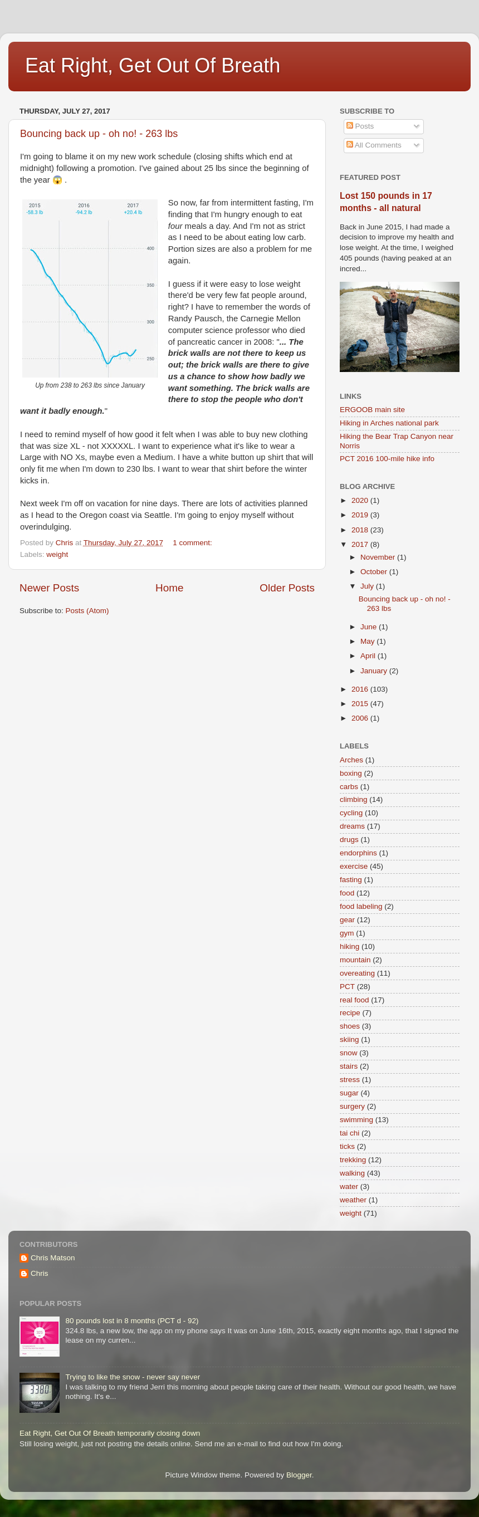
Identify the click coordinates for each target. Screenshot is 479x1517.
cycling (351, 813)
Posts (360, 126)
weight (57, 554)
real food (354, 1000)
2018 (360, 530)
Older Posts (287, 588)
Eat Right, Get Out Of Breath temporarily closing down (109, 1433)
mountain (355, 960)
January (374, 671)
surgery (352, 1106)
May (368, 641)
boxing (351, 773)
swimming (356, 1119)
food (347, 893)
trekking (353, 1160)
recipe (350, 1013)
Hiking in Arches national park (389, 423)
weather (353, 1200)
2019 (360, 515)
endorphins (358, 853)
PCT (347, 986)
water (349, 1186)
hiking (349, 946)
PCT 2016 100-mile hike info (387, 458)
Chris (39, 1273)
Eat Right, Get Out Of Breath (152, 65)
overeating (357, 973)
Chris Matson (53, 1258)
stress (350, 1079)
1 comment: (193, 543)
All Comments (374, 145)
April (369, 656)
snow (349, 1053)
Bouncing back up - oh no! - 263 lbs (99, 133)
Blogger (299, 1475)
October (374, 571)
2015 (360, 703)
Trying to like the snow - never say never (132, 1377)
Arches (351, 760)
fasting (351, 879)
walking (352, 1173)
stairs (349, 1066)
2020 (360, 500)
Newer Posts (49, 588)
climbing (354, 799)
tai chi (349, 1133)
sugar (349, 1093)
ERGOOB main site (372, 409)
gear (347, 920)
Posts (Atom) (87, 610)
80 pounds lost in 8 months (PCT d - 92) (131, 1321)
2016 (360, 689)
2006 (360, 718)
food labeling (361, 906)
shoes (350, 1026)
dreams (352, 826)
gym (347, 933)
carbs (349, 786)
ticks (347, 1146)
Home (169, 588)
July (368, 586)
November (378, 557)
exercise (354, 866)
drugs (349, 839)
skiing (349, 1039)
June (369, 627)
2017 (360, 544)
